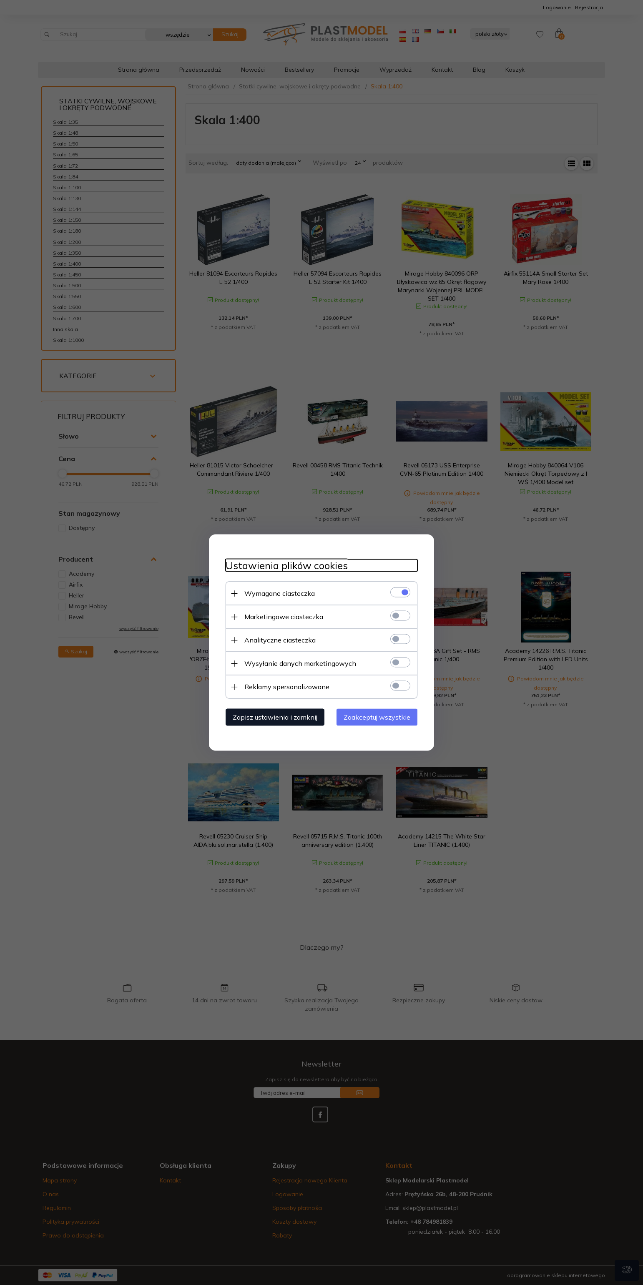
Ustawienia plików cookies (287, 566)
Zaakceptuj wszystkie (377, 717)
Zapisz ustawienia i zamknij (275, 717)
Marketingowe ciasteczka (283, 616)
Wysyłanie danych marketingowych (300, 663)
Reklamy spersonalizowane (286, 687)
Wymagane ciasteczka (279, 593)
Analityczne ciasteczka (280, 640)
